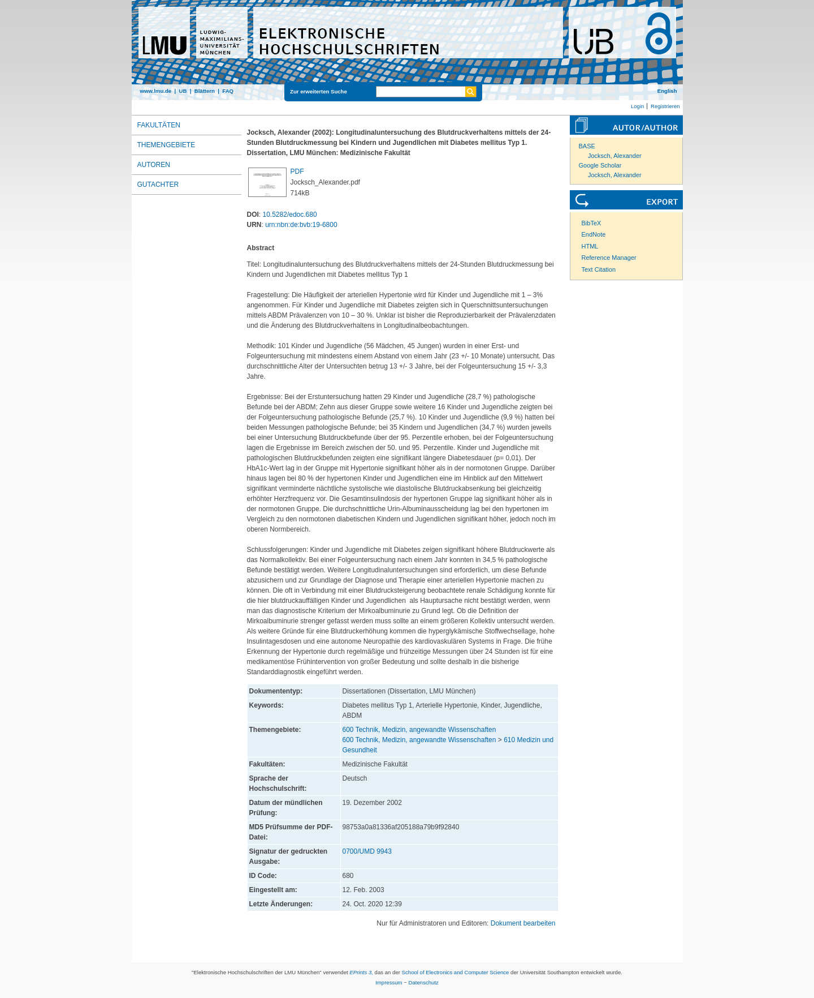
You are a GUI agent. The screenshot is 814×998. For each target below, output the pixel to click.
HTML (590, 246)
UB (183, 91)
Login (637, 106)
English (667, 91)
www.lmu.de (156, 91)
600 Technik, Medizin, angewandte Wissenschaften (419, 730)
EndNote (594, 234)
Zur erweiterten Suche (318, 91)
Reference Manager (609, 257)
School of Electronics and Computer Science (455, 972)
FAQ (227, 91)
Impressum (388, 982)
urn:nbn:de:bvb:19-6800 (301, 225)
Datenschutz (424, 982)
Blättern (204, 91)
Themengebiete (166, 145)
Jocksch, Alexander (615, 155)
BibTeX (591, 223)
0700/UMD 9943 (367, 851)
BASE (587, 146)
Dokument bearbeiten (523, 923)
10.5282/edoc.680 (290, 215)
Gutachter (158, 185)
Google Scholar (600, 165)
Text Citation (599, 269)
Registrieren (665, 106)
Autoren (153, 165)
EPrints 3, (361, 972)
